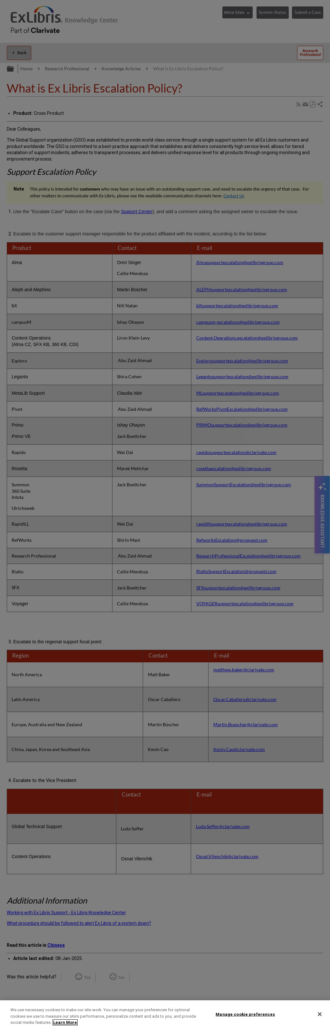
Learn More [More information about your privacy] (65, 1022)
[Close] (320, 1014)
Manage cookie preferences (245, 1014)
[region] (165, 1014)
